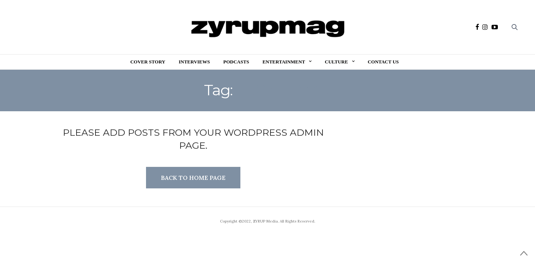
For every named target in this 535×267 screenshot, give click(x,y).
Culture (336, 62)
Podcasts (236, 62)
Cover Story (147, 62)
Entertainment (283, 62)
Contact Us (383, 62)
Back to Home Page (193, 177)
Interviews (194, 62)
